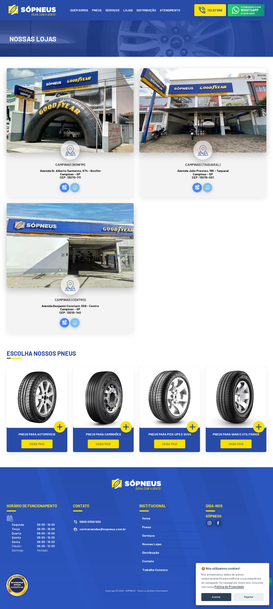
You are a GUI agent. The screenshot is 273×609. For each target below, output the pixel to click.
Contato (148, 561)
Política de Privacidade (229, 586)
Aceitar (216, 596)
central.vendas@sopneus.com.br (102, 529)
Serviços (148, 535)
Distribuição (150, 552)
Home (146, 518)
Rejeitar (248, 596)
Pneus (146, 527)
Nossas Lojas (152, 544)
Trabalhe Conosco (155, 570)
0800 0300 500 (90, 521)
